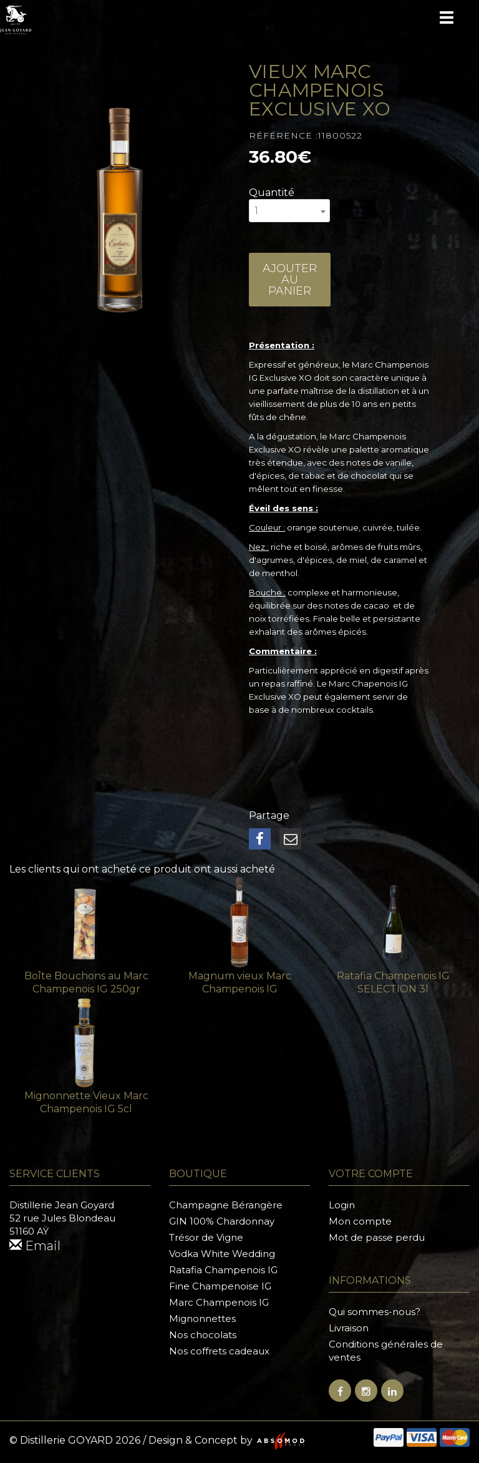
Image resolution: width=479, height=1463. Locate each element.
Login (342, 1205)
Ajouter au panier (290, 280)
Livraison (349, 1328)
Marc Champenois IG (219, 1302)
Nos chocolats (202, 1335)
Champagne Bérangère (226, 1205)
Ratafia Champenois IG (223, 1270)
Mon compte (360, 1221)
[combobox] (289, 210)
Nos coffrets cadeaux (219, 1351)
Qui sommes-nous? (374, 1312)
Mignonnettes (202, 1318)
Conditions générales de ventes (386, 1350)
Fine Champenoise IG (220, 1286)
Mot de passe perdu (377, 1237)
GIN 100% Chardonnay (221, 1221)
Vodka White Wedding (222, 1254)
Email (34, 1245)
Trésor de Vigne (206, 1237)
